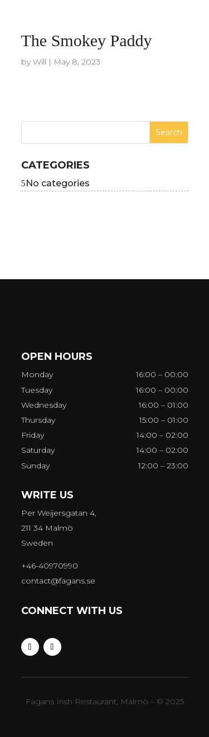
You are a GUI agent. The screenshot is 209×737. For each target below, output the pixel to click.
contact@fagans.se (58, 581)
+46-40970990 (49, 566)
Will (39, 62)
